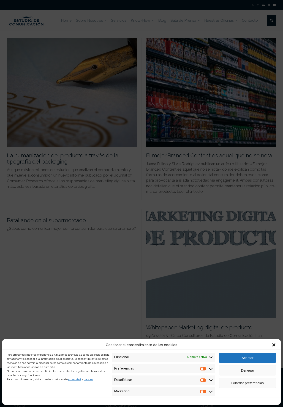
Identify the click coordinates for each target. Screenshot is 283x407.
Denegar (247, 370)
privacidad (74, 379)
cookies (88, 379)
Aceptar (247, 358)
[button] (274, 345)
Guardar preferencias (247, 383)
